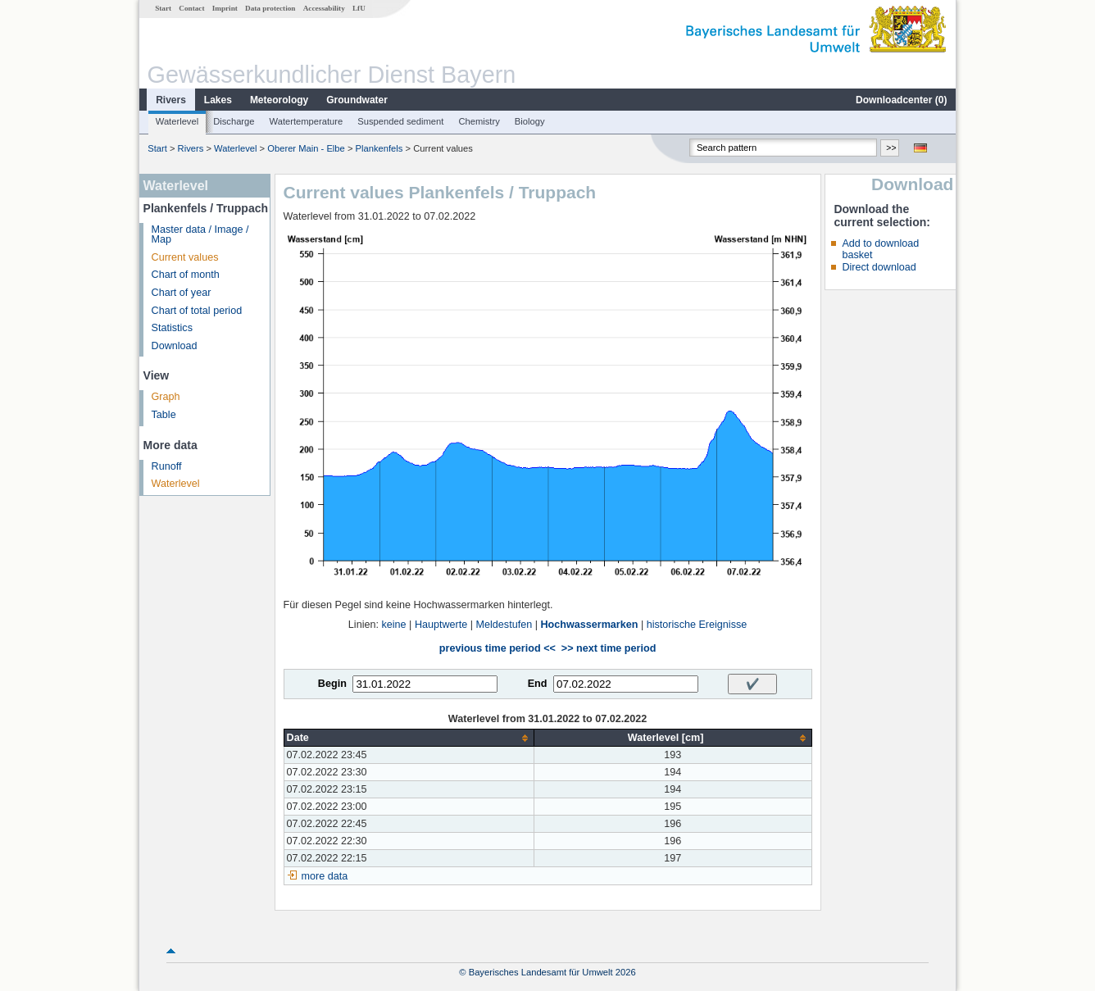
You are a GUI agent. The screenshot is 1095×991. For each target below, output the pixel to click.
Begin (332, 683)
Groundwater (357, 100)
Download (175, 346)
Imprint (225, 8)
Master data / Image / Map (200, 235)
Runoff (167, 466)
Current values (185, 257)
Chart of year (181, 292)
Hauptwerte (441, 624)
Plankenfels (379, 148)
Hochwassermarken (589, 624)
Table (164, 414)
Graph (166, 396)
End (538, 683)
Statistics (172, 328)
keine (393, 624)
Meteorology (279, 100)
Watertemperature (306, 121)
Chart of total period (197, 310)
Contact (191, 8)
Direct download (879, 267)
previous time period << (497, 648)
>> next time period (608, 648)
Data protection (270, 8)
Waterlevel (177, 121)
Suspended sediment (400, 121)
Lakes (218, 100)
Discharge (233, 121)
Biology (530, 121)
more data (325, 876)
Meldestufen (504, 624)
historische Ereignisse (697, 624)
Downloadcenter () (901, 100)
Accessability (324, 8)
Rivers (171, 100)
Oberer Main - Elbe (306, 148)
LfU (359, 8)
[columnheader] (409, 738)
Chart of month (186, 274)
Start (163, 8)
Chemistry (478, 121)
